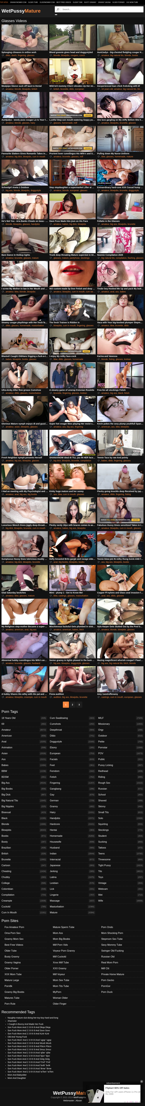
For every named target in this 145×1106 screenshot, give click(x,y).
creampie (28, 697)
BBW (24, 771)
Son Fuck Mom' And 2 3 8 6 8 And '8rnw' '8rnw (29, 1068)
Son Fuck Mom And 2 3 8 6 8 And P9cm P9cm (29, 1046)
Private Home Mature (112, 974)
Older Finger (59, 1003)
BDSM (24, 777)
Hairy (72, 812)
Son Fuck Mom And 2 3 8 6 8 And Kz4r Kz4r (28, 1033)
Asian (24, 753)
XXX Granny (59, 968)
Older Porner (118, 2)
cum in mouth (38, 156)
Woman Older (60, 998)
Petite (120, 741)
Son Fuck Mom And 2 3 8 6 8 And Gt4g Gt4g (29, 1059)
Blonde (24, 824)
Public (120, 759)
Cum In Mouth (24, 912)
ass (117, 291)
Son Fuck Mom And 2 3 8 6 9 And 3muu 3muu (29, 1049)
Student (120, 836)
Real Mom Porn (109, 962)
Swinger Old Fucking (112, 950)
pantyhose (75, 258)
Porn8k (8, 986)
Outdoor (120, 736)
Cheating (24, 871)
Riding (120, 777)
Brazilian (24, 848)
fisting (112, 359)
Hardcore (72, 824)
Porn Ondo (107, 927)
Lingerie (72, 895)
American (24, 736)
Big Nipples (24, 806)
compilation (121, 258)
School (120, 795)
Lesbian (72, 883)
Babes (24, 765)
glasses (30, 55)
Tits (120, 871)
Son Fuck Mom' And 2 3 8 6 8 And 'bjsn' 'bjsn (29, 1056)
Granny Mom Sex (14, 939)
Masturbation (72, 906)
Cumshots (72, 724)
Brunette (24, 859)
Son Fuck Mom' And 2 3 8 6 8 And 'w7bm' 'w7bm (30, 1071)
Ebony (72, 747)
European (72, 753)
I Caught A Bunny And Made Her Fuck (25, 1024)
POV (120, 753)
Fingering (72, 783)
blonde (57, 55)
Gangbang (72, 789)
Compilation (24, 895)
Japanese (72, 865)
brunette (64, 89)
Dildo (72, 736)
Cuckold (24, 906)
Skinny (120, 806)
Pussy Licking (120, 765)
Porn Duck (107, 992)
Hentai (72, 830)
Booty (24, 842)
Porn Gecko (107, 980)
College (24, 883)
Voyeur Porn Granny (64, 950)
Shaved (120, 800)
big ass (9, 190)
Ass (24, 759)
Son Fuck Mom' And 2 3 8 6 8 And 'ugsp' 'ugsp (29, 1040)
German (72, 800)
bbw (103, 156)
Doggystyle (72, 741)
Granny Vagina (104, 2)
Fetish (72, 777)
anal (112, 291)
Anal (24, 741)
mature (129, 156)
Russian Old (107, 956)
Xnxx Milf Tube (61, 962)
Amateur (24, 730)
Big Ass (24, 783)
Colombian (24, 889)
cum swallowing (93, 291)
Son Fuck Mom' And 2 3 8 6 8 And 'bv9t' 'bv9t (29, 1065)
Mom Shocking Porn (112, 933)
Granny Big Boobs (14, 992)
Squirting (120, 824)
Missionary (120, 724)
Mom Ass (58, 933)
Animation (24, 747)
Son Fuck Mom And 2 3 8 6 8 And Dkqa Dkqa (29, 1027)
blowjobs (65, 55)
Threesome (120, 859)
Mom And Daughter (17, 1078)
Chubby (24, 877)
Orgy (120, 730)
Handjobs (72, 818)
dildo (8, 55)
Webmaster (68, 1100)
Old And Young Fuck (17, 1037)
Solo (120, 818)
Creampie (24, 901)
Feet (72, 765)
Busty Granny (90, 2)
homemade (67, 123)
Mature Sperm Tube (63, 927)
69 (24, 724)
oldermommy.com (47, 2)
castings (62, 595)
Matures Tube (12, 998)
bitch (81, 629)
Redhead (120, 771)
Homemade (72, 836)
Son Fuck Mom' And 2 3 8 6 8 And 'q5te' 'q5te (29, 1052)
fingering (22, 55)
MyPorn (57, 992)
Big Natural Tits (24, 800)
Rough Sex (120, 783)
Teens (120, 853)
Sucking (120, 842)
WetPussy (21, 11)
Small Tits (120, 812)
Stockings (120, 830)
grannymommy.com (18, 2)
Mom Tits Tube (61, 986)
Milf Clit (105, 968)
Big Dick (24, 795)
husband (36, 663)
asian (17, 427)
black (120, 393)
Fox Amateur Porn (14, 927)
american (105, 427)
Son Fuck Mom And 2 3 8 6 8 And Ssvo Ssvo (29, 1030)
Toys (120, 877)
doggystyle (36, 190)
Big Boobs (24, 789)
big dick (18, 156)
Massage (72, 901)
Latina (72, 877)
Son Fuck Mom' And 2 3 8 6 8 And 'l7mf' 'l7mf (29, 1062)
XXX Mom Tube (132, 2)
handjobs (35, 224)
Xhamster (12, 1021)
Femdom (72, 771)
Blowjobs (24, 830)
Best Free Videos (63, 2)
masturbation (38, 325)
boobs (135, 55)
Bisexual (24, 812)
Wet (120, 895)
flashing (131, 258)
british (34, 89)
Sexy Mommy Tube (111, 945)
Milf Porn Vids (60, 945)
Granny (72, 806)
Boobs (24, 836)
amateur (105, 55)
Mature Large (12, 980)
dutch (14, 55)
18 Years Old (24, 718)
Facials (72, 759)
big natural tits (116, 55)
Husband (72, 848)
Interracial (72, 859)
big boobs (32, 494)
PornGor (105, 986)
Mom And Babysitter (17, 1075)
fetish (126, 393)
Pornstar (120, 747)
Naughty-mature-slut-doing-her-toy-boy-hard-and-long (33, 1018)
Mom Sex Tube (61, 980)
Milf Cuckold (59, 956)
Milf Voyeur (59, 974)
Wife (120, 901)
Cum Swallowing (72, 718)
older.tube (33, 2)
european (79, 89)
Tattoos (120, 848)
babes (65, 224)
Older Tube (78, 2)
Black (24, 818)
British (24, 853)
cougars (74, 55)
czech (82, 55)
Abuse (79, 1100)
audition (57, 697)
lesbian (127, 359)
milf (75, 123)
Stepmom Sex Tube (112, 939)
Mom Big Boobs (61, 939)
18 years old (107, 89)
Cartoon (24, 865)
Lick (72, 889)
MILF (120, 718)
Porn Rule (10, 1003)
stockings (85, 258)
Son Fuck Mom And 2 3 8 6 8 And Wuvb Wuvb (29, 1043)
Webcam (120, 889)
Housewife (72, 842)
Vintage (120, 883)
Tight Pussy (120, 865)
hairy (33, 123)
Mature (72, 912)
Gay (72, 795)
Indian (72, 853)
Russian (120, 789)
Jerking (72, 871)
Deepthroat (72, 730)
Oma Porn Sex (12, 933)
